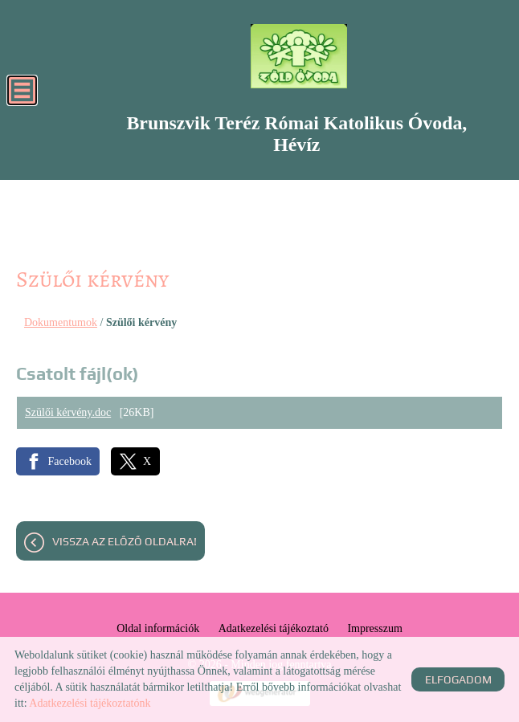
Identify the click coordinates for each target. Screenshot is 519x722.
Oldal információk (157, 628)
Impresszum (374, 628)
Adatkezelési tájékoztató (274, 628)
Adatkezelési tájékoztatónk (89, 703)
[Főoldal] (298, 56)
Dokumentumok (60, 322)
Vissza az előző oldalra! (124, 541)
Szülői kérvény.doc (68, 412)
